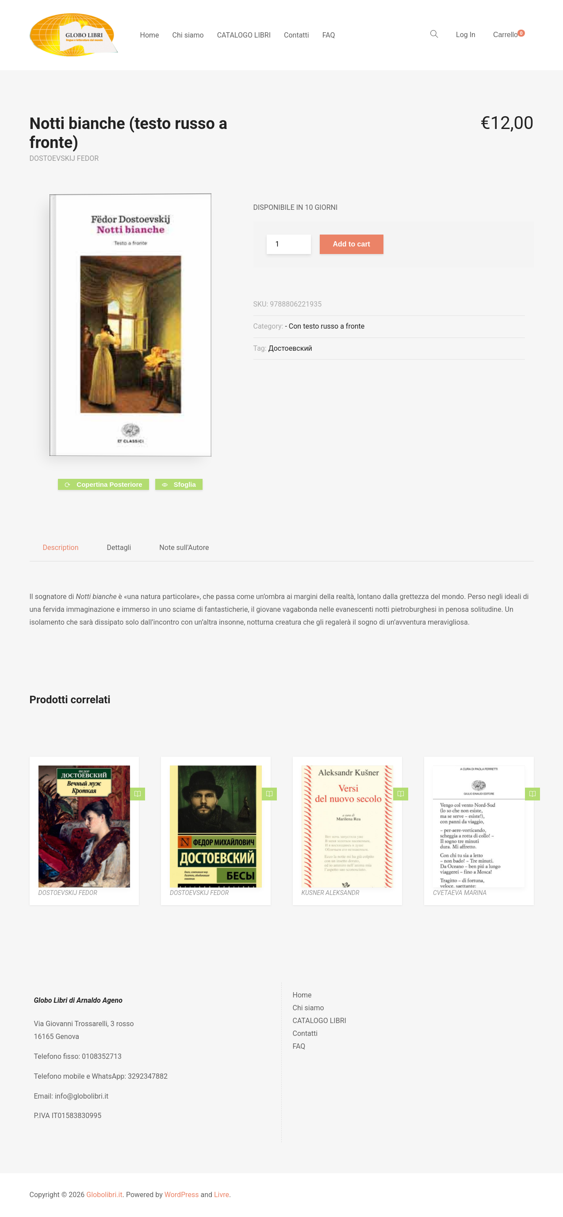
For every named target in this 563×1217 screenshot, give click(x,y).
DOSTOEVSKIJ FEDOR (64, 158)
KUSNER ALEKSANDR (331, 892)
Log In (465, 34)
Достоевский (290, 348)
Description (61, 547)
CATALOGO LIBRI (244, 35)
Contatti (296, 35)
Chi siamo (188, 35)
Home (149, 35)
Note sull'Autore (184, 547)
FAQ (328, 35)
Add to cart (351, 244)
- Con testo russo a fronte (324, 326)
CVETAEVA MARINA (459, 892)
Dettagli (119, 547)
